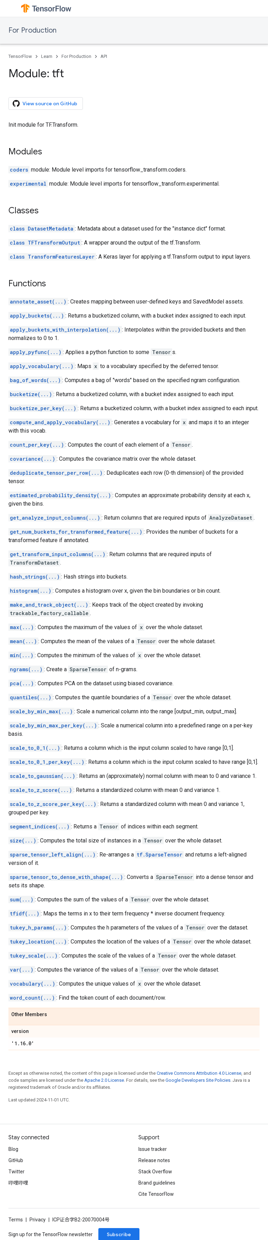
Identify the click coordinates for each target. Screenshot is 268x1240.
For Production (32, 30)
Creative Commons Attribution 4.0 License (199, 1073)
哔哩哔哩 (18, 1183)
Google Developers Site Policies (197, 1080)
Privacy (38, 1219)
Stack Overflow (155, 1171)
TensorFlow (20, 56)
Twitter (16, 1171)
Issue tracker (152, 1149)
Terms (15, 1219)
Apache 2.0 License (104, 1080)
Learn (46, 56)
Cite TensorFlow (156, 1194)
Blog (13, 1149)
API (103, 56)
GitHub (15, 1160)
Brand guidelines (156, 1183)
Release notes (154, 1160)
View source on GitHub (45, 103)
